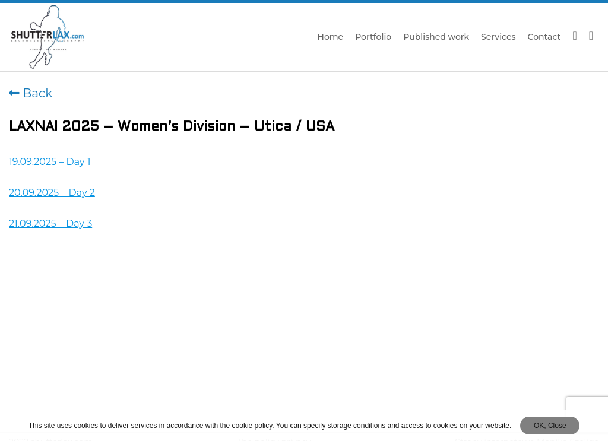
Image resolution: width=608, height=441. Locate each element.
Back (30, 93)
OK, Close (550, 425)
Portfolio (373, 36)
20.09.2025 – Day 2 (52, 192)
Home (331, 36)
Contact (544, 36)
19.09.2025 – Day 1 (49, 161)
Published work (436, 36)
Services (498, 36)
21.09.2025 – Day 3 (50, 223)
